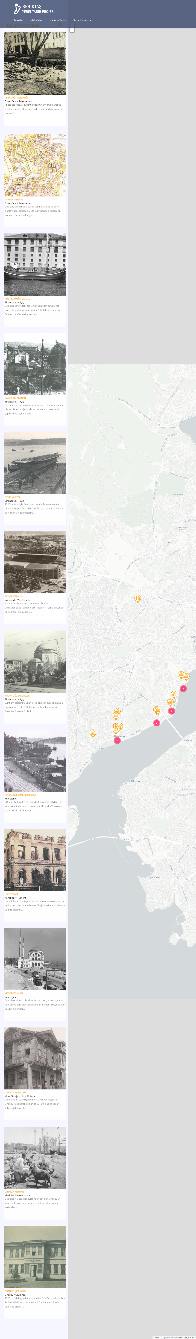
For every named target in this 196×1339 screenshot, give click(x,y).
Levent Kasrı (12, 908)
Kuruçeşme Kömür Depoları (20, 809)
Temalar (18, 20)
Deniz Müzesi (12, 512)
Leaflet (156, 1338)
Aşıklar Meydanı (14, 214)
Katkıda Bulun (58, 20)
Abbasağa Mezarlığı (16, 97)
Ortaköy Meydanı (14, 1206)
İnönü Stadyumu (14, 611)
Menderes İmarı (14, 1008)
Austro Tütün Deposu (17, 313)
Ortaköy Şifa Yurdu (16, 1305)
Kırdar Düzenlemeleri (17, 710)
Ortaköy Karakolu (15, 1107)
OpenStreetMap (170, 1338)
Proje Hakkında (82, 20)
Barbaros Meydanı (15, 412)
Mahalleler (36, 20)
